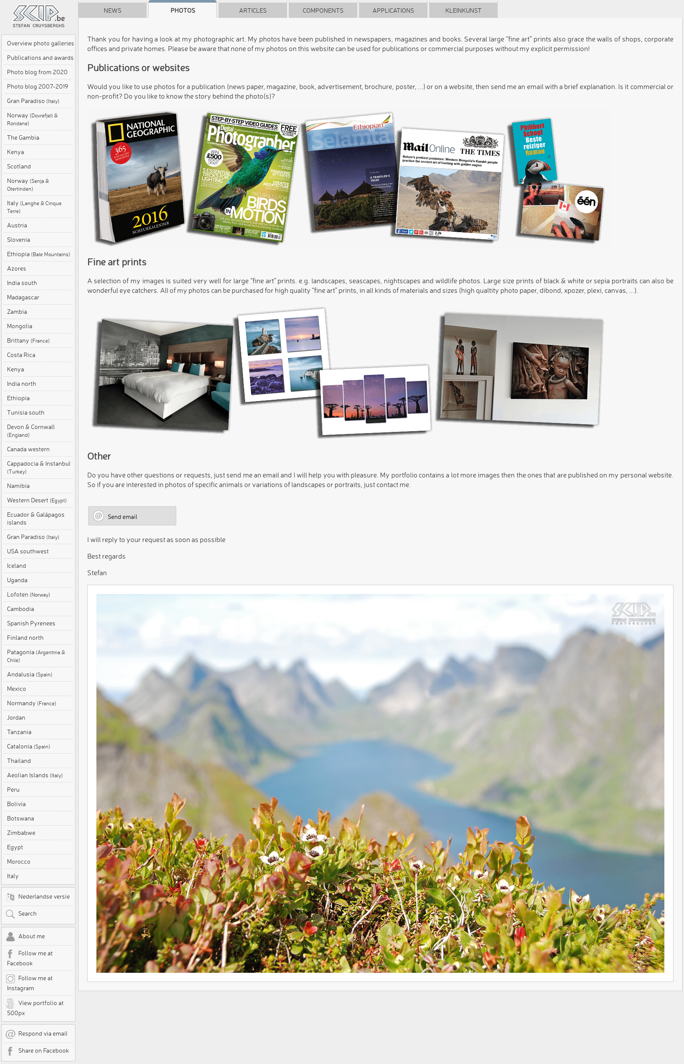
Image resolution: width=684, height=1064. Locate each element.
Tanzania (19, 732)
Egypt (15, 847)
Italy (34, 206)
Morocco (19, 861)
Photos (183, 10)
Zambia (17, 312)
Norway (32, 119)
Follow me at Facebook (29, 958)
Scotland (19, 166)
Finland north (25, 638)
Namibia (18, 486)
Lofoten (28, 594)
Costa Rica (21, 355)
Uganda (17, 580)
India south (22, 283)
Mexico (16, 689)
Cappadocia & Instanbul (39, 467)
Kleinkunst (463, 10)
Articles (253, 10)
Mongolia (19, 326)
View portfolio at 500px (34, 1008)
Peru (13, 789)
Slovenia (18, 240)
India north (21, 384)
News (112, 10)
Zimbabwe (21, 833)
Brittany (28, 340)
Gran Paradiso (33, 101)
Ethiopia (38, 254)
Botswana (20, 818)
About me (25, 937)
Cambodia (20, 609)
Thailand (19, 761)
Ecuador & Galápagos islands (36, 518)
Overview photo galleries (40, 43)
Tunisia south (25, 412)
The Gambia (23, 137)
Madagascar (23, 297)
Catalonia (28, 746)
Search (21, 914)
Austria (17, 225)
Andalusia (29, 674)
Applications (393, 10)
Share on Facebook (37, 1051)
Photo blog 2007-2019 (37, 86)
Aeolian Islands (35, 775)
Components (323, 10)
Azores (16, 268)
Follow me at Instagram (29, 983)
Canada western (28, 449)
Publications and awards (40, 58)
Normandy (31, 703)
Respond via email (36, 1034)
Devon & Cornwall (31, 430)
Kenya (15, 152)
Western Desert (37, 500)
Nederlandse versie (37, 897)
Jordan (16, 717)
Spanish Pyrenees (31, 623)
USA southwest (28, 551)
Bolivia (16, 804)
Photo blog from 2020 (37, 72)
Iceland (16, 566)
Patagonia (36, 655)
